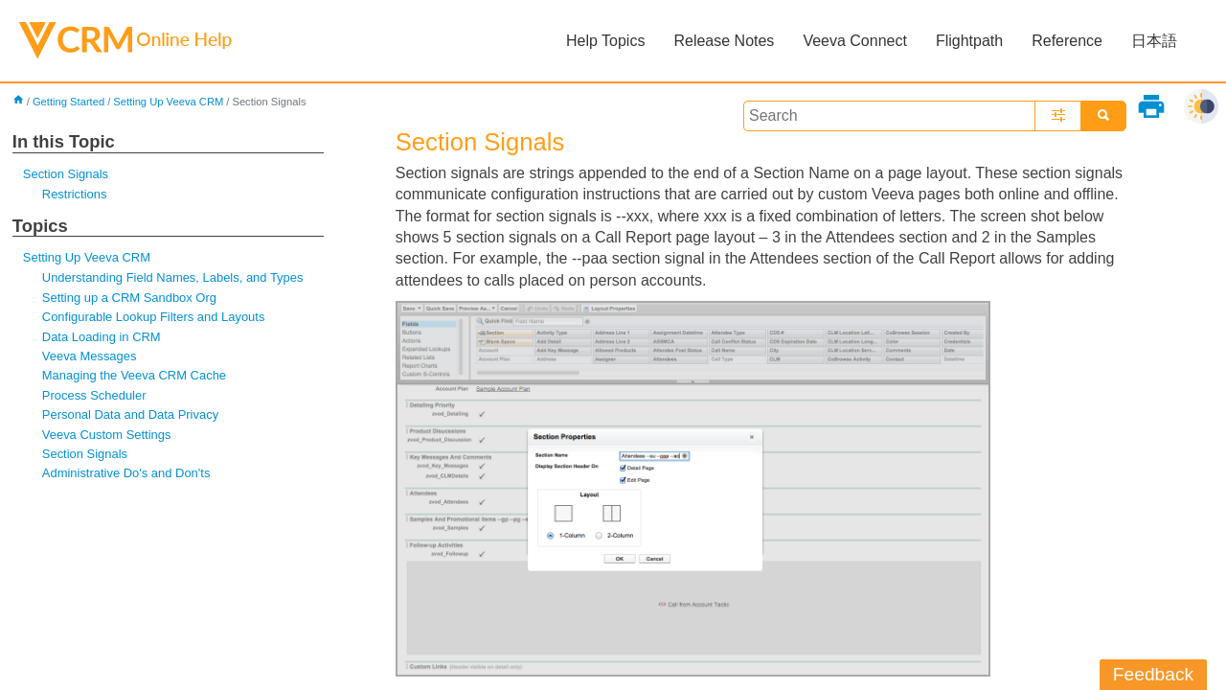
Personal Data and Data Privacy (130, 414)
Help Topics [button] (605, 41)
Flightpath (969, 41)
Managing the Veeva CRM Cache (134, 375)
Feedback (1153, 674)
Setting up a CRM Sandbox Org (129, 297)
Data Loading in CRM (101, 337)
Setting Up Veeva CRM (168, 101)
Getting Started (68, 101)
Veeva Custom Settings (106, 434)
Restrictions (74, 194)
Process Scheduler (94, 395)
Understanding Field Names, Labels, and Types (173, 277)
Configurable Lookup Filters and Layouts (153, 317)
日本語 (1154, 41)
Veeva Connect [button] (855, 41)
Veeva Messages (89, 356)
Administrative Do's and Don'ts (126, 473)
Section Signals (65, 174)
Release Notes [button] (723, 41)
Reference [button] (1067, 41)
